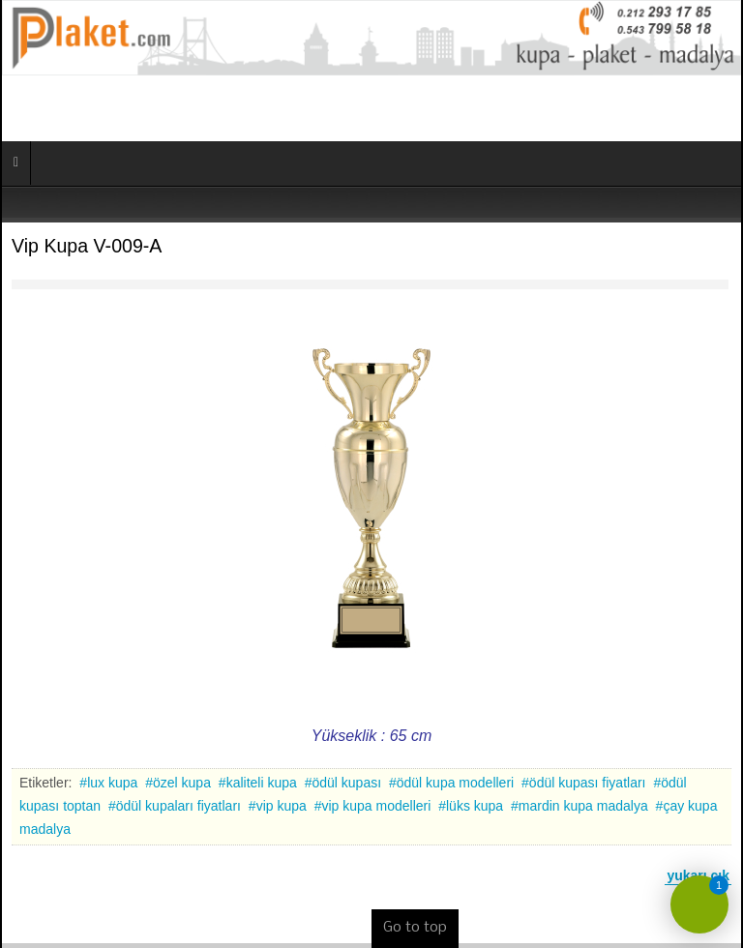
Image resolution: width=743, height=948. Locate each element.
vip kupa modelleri (376, 806)
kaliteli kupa (261, 782)
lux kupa (112, 782)
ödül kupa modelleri (455, 782)
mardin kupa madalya (583, 806)
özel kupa (182, 782)
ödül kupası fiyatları (587, 782)
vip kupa (281, 806)
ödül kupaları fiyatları (178, 806)
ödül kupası (346, 782)
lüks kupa (474, 806)
